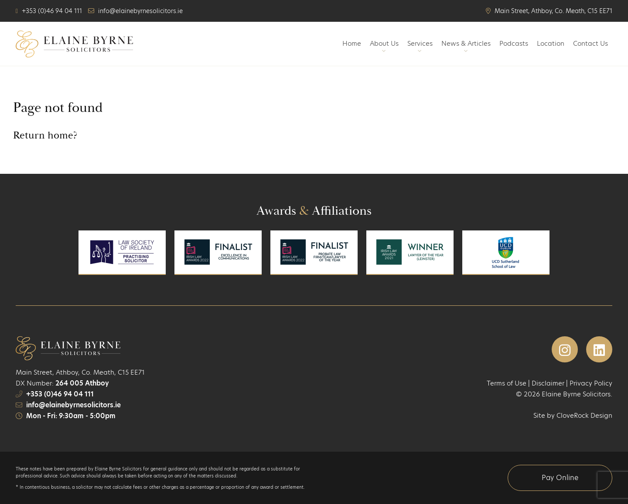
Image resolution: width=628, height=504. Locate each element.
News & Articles (466, 47)
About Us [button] (384, 47)
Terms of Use (506, 383)
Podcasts (513, 43)
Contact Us (590, 43)
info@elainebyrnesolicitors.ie (73, 404)
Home (351, 43)
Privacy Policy (591, 383)
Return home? (45, 135)
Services (420, 47)
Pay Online (560, 478)
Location (550, 43)
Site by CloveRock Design (572, 415)
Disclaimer (548, 383)
